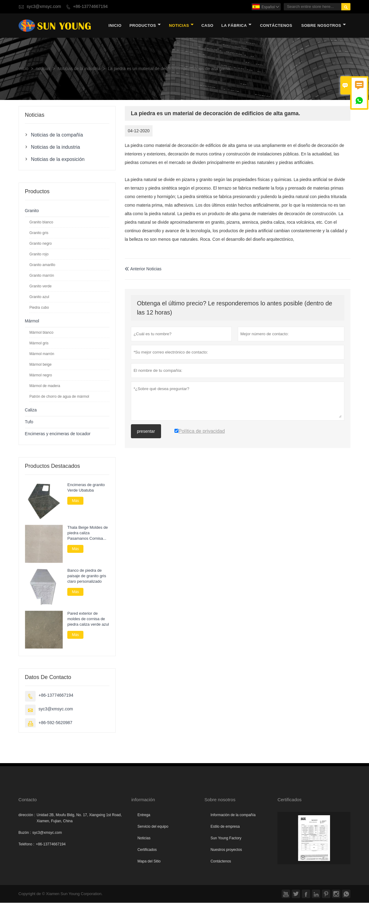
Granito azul (39, 297)
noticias (181, 26)
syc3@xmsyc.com (43, 6)
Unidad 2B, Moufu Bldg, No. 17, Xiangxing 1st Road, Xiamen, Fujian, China (79, 818)
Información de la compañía (232, 815)
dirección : (27, 815)
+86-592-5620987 (55, 723)
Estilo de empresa (225, 827)
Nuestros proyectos (226, 850)
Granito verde (41, 286)
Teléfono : (26, 844)
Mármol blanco (42, 332)
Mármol (32, 321)
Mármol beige (41, 364)
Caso (207, 26)
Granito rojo (39, 254)
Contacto (28, 799)
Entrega (143, 815)
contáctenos (276, 26)
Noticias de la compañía (57, 135)
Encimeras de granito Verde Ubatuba (86, 487)
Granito (32, 211)
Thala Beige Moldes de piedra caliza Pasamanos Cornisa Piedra (87, 533)
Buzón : (25, 833)
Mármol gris (39, 343)
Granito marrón (42, 275)
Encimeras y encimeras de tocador (58, 434)
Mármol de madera (45, 386)
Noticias (143, 838)
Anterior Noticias (143, 269)
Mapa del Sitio (148, 861)
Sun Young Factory (225, 838)
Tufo (29, 422)
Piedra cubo (39, 307)
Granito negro (41, 243)
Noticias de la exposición (58, 159)
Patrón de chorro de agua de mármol (59, 396)
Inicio (114, 26)
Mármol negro (41, 375)
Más (75, 500)
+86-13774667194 (90, 6)
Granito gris (39, 233)
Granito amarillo (42, 265)
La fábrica (236, 26)
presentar (146, 431)
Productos (144, 26)
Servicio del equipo (152, 827)
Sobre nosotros (323, 26)
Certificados (146, 850)
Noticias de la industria (79, 69)
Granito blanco (41, 222)
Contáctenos (220, 861)
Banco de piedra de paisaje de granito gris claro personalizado (86, 576)
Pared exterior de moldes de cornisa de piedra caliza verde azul (88, 619)
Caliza (31, 410)
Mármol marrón (42, 354)
